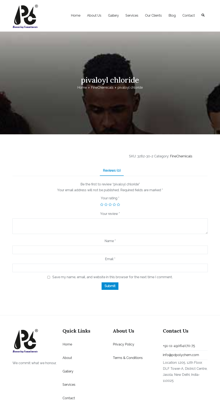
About (67, 358)
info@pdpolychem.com (181, 355)
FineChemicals (102, 87)
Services (131, 15)
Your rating (110, 198)
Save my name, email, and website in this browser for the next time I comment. (112, 277)
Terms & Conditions (128, 358)
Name (110, 241)
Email (110, 259)
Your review (110, 214)
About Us (94, 15)
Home (75, 15)
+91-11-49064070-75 (179, 346)
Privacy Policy (123, 344)
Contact (188, 15)
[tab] (112, 171)
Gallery (113, 15)
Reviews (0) (112, 171)
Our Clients (153, 15)
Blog (172, 15)
